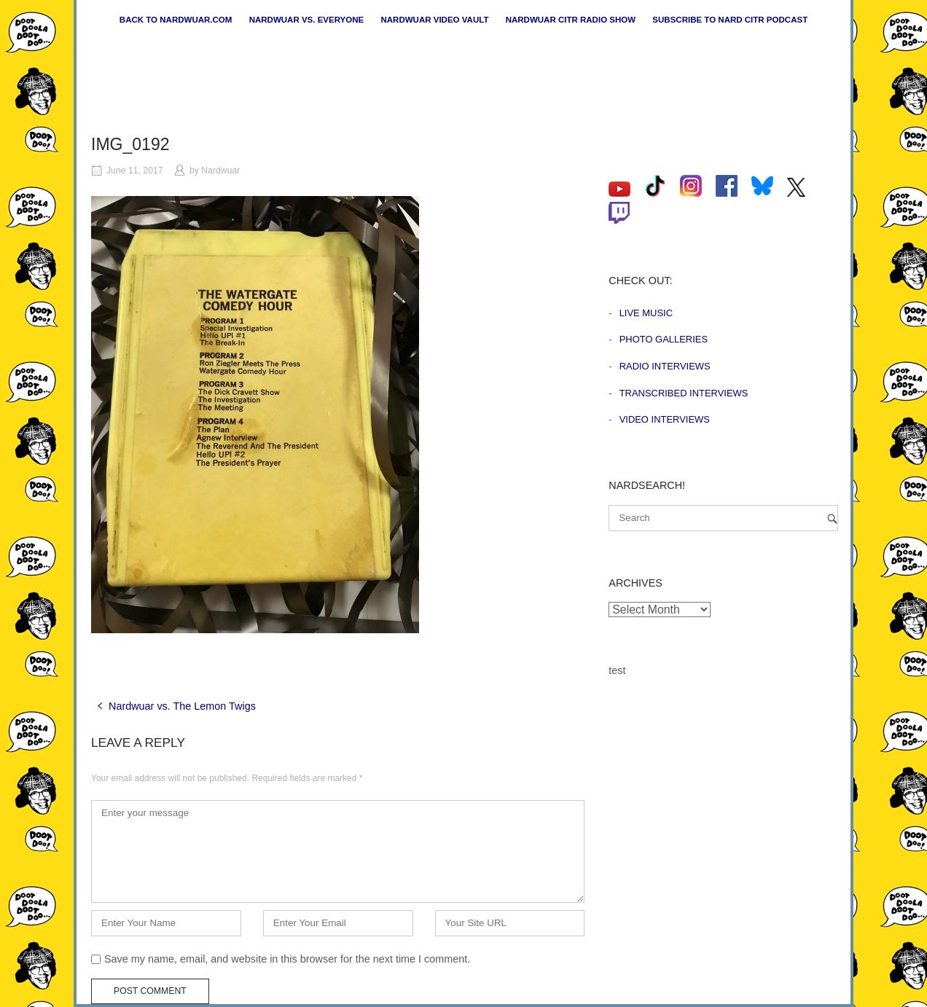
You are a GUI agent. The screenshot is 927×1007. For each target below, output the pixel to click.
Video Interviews (664, 419)
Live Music (646, 312)
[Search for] (723, 518)
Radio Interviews (665, 366)
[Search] (832, 518)
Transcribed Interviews (683, 393)
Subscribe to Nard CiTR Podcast (729, 19)
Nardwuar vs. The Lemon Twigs (182, 706)
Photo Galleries (663, 339)
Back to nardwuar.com (176, 19)
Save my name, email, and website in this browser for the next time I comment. (287, 959)
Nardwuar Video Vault (434, 19)
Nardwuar (220, 170)
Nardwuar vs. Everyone (306, 19)
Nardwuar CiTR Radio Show (570, 19)
